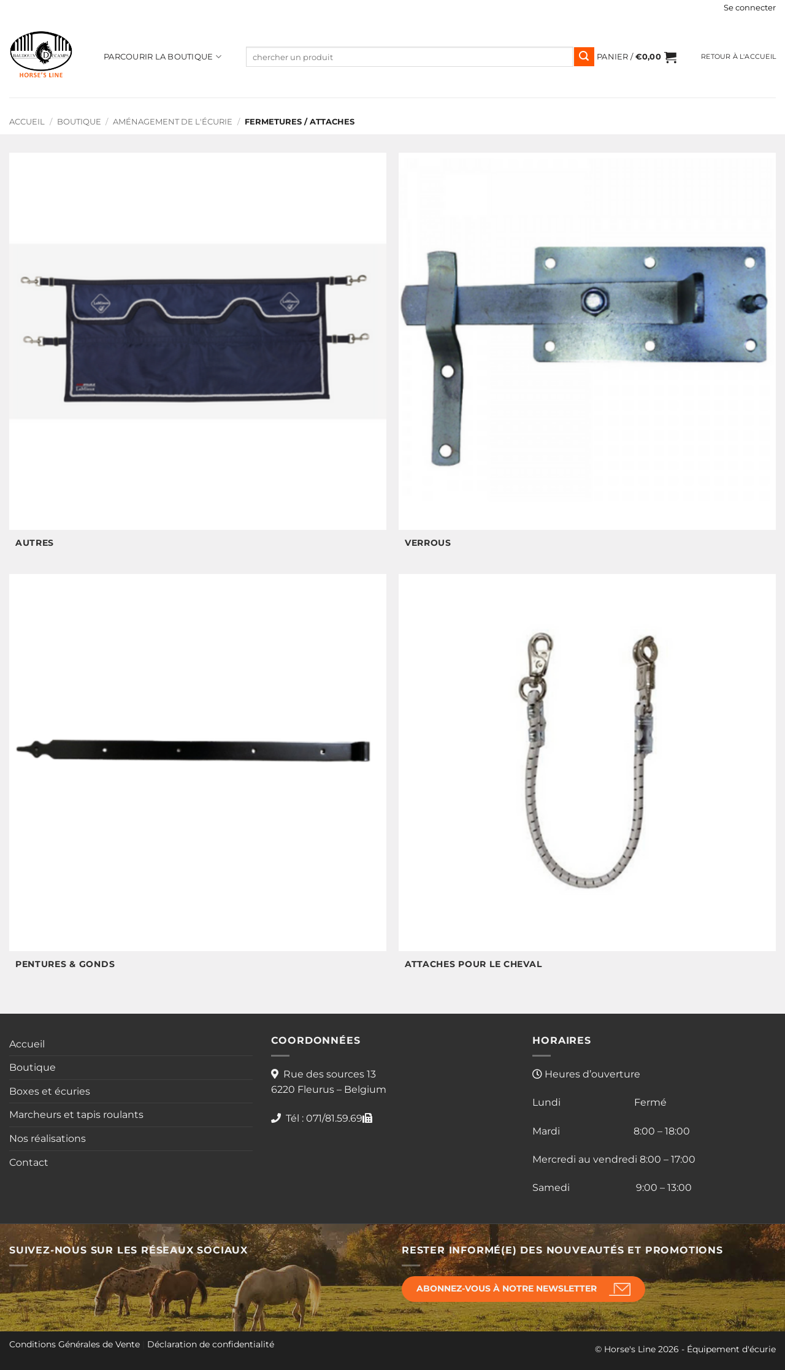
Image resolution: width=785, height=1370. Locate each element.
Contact (28, 1162)
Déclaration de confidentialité (210, 1344)
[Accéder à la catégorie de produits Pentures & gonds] (197, 778)
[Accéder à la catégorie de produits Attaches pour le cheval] (587, 778)
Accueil (27, 121)
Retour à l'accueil (738, 56)
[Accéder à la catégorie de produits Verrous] (587, 357)
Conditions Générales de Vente (74, 1344)
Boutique (79, 121)
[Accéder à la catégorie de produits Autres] (197, 357)
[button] (750, 8)
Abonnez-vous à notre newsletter (506, 1288)
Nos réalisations (47, 1138)
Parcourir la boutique (162, 57)
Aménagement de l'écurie (172, 121)
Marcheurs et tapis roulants (76, 1114)
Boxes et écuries (49, 1091)
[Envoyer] (583, 57)
